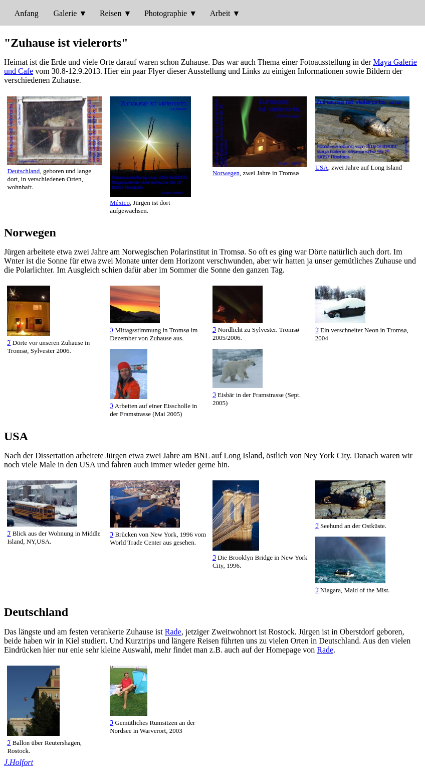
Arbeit (220, 13)
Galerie (65, 13)
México (120, 202)
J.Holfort (18, 762)
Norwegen (226, 173)
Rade (173, 631)
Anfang (27, 13)
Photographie (165, 13)
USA (321, 167)
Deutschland (23, 171)
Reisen (111, 13)
